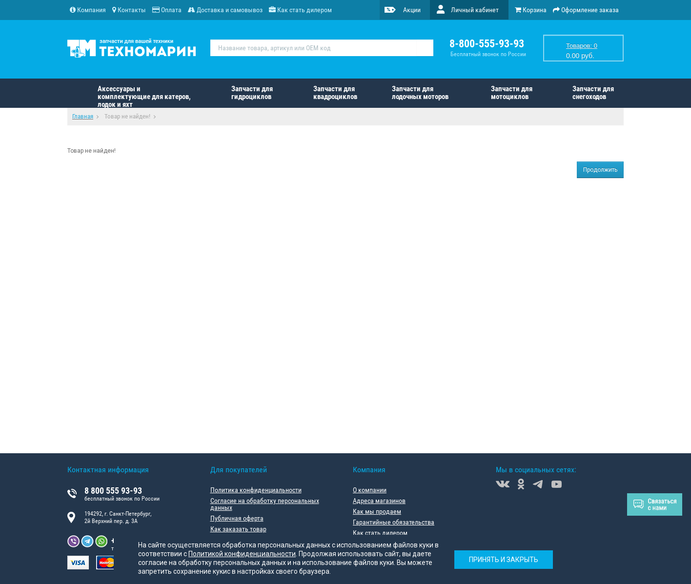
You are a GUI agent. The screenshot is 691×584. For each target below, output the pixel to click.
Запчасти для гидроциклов (252, 92)
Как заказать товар (238, 528)
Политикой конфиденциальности (242, 554)
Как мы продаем (377, 511)
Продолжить (600, 169)
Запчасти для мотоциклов (511, 92)
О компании (369, 489)
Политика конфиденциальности (256, 489)
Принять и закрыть (503, 560)
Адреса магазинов (379, 500)
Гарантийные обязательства (393, 522)
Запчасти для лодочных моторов (420, 92)
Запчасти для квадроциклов (335, 92)
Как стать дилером (380, 532)
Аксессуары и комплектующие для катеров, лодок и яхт (144, 96)
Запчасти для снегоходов (593, 92)
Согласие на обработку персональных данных (264, 504)
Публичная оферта (237, 518)
